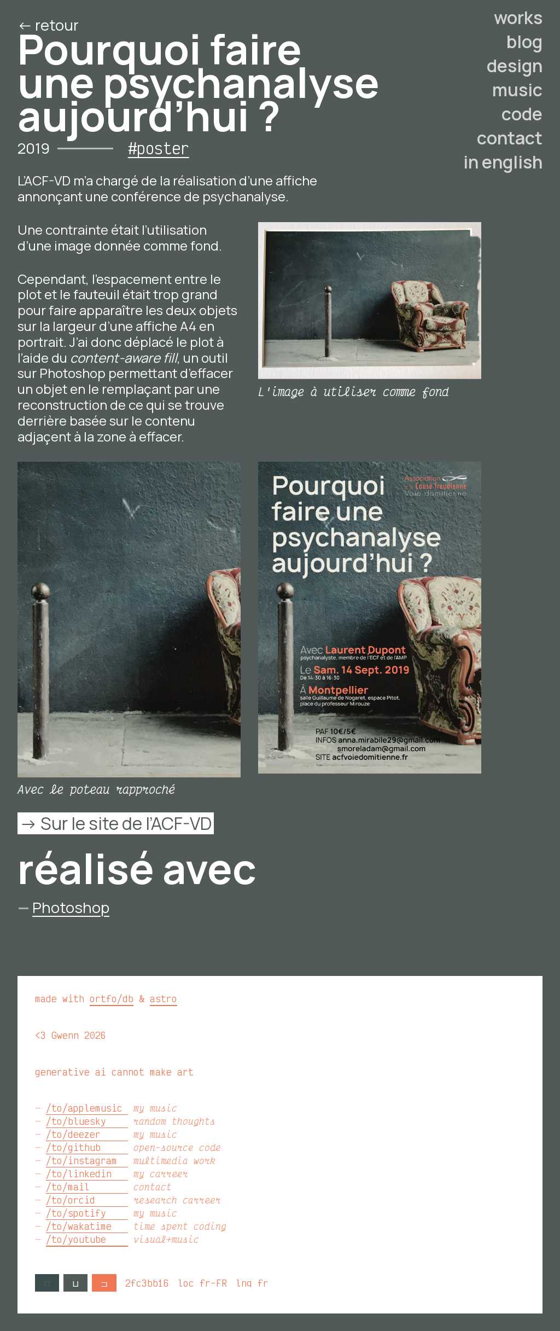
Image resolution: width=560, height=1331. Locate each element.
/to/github (87, 1147)
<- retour (49, 25)
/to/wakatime (87, 1226)
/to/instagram (87, 1160)
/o (144, 25)
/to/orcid (87, 1200)
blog (524, 42)
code (521, 114)
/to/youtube (87, 1239)
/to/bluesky (87, 1121)
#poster (158, 148)
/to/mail (87, 1187)
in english (502, 162)
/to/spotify (87, 1213)
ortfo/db (111, 998)
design (514, 66)
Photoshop (70, 907)
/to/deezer (87, 1134)
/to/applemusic (87, 1108)
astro (163, 998)
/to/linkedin (87, 1173)
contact (509, 138)
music (517, 90)
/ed (109, 25)
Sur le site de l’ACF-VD (126, 823)
